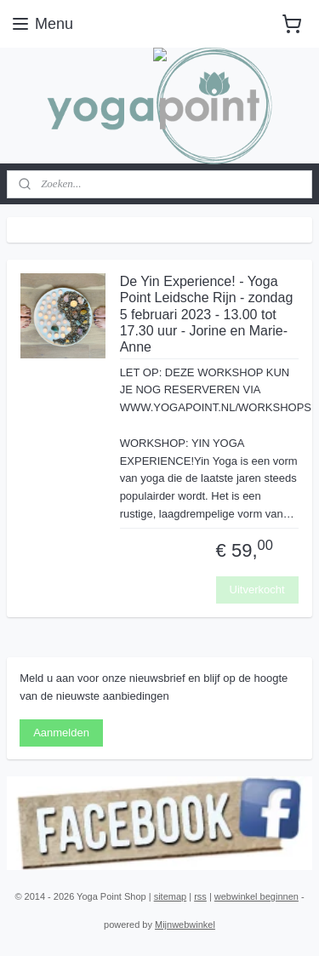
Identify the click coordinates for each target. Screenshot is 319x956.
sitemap (170, 896)
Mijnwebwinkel (185, 924)
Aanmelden (61, 732)
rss (200, 896)
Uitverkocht (257, 589)
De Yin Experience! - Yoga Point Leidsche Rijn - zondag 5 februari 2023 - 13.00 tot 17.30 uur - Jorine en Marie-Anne (206, 315)
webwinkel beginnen (256, 896)
